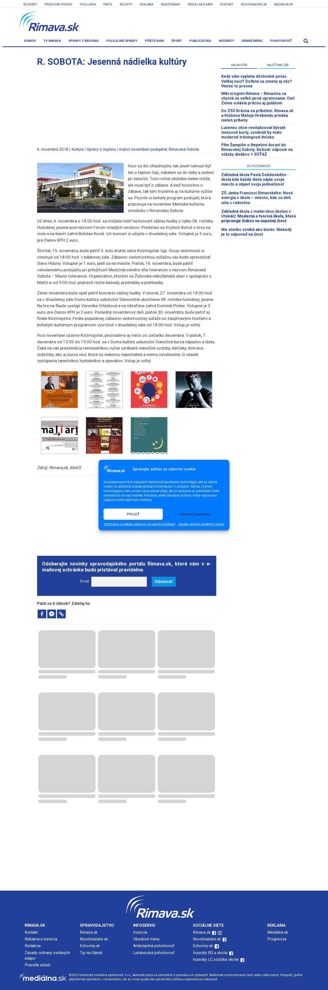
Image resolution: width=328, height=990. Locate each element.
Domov (30, 41)
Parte (107, 4)
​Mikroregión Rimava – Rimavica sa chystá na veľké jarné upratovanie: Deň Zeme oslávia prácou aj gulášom (258, 98)
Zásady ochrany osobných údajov (201, 524)
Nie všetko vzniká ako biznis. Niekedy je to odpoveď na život (256, 232)
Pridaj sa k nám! (200, 4)
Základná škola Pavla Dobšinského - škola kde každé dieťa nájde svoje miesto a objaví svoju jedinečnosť (255, 179)
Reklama (146, 4)
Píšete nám (154, 41)
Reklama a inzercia (41, 939)
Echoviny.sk (90, 945)
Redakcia (33, 945)
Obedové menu (146, 939)
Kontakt (226, 4)
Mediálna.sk (283, 4)
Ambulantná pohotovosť (154, 945)
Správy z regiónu (83, 41)
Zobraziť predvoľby (195, 514)
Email (84, 581)
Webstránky (170, 4)
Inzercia (140, 932)
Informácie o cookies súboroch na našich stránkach (139, 524)
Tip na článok (91, 952)
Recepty (126, 4)
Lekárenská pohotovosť (154, 952)
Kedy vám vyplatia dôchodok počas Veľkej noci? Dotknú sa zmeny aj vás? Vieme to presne (256, 81)
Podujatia (88, 4)
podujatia (158, 149)
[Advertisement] (126, 104)
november (139, 149)
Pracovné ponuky (58, 4)
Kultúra (77, 149)
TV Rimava (52, 41)
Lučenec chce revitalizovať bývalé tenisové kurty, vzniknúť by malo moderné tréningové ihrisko (253, 132)
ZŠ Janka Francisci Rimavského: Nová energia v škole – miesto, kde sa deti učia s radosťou (257, 198)
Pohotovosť (281, 41)
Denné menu (252, 41)
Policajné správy (121, 41)
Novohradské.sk (94, 939)
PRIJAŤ (133, 514)
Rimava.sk (89, 932)
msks (124, 149)
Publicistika (200, 41)
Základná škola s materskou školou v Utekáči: (258, 216)
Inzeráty (30, 4)
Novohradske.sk (254, 4)
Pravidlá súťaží (38, 965)
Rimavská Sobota (183, 149)
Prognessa (276, 939)
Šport (176, 41)
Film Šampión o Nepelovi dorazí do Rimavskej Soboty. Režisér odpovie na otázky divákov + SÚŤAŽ (257, 149)
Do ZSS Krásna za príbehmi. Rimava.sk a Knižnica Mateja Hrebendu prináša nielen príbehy (257, 115)
